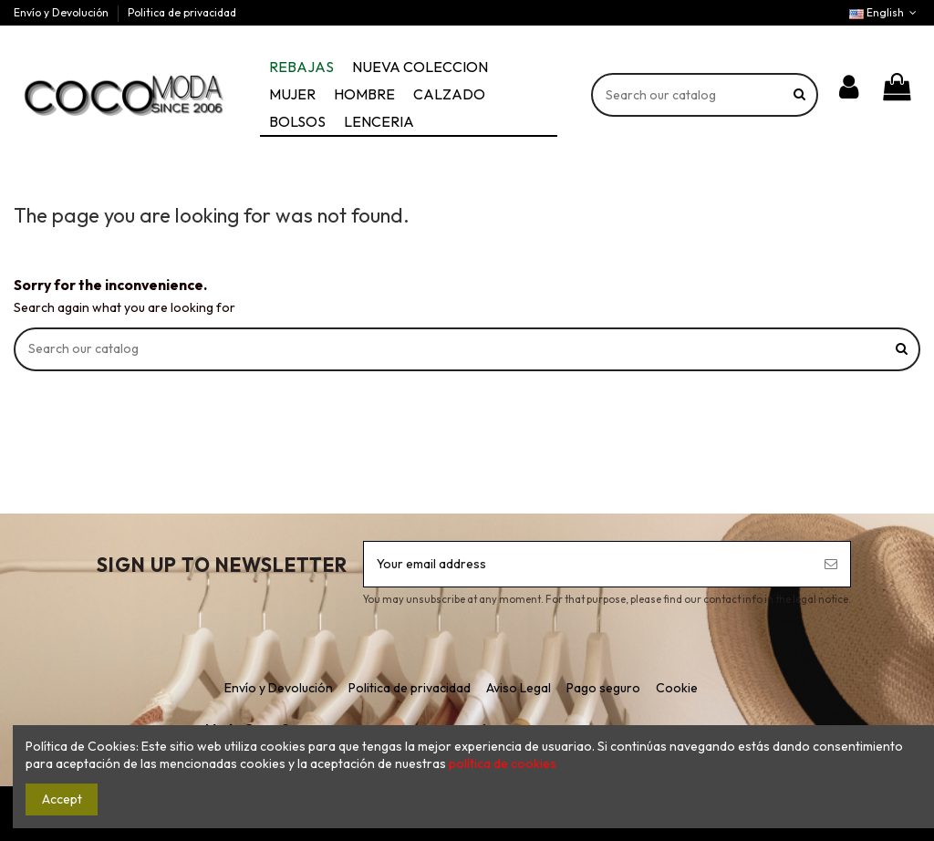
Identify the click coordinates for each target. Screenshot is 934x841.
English (884, 12)
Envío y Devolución (62, 12)
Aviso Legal (518, 688)
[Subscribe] (831, 564)
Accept (62, 799)
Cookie (677, 688)
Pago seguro (603, 688)
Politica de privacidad (182, 12)
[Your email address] (588, 564)
